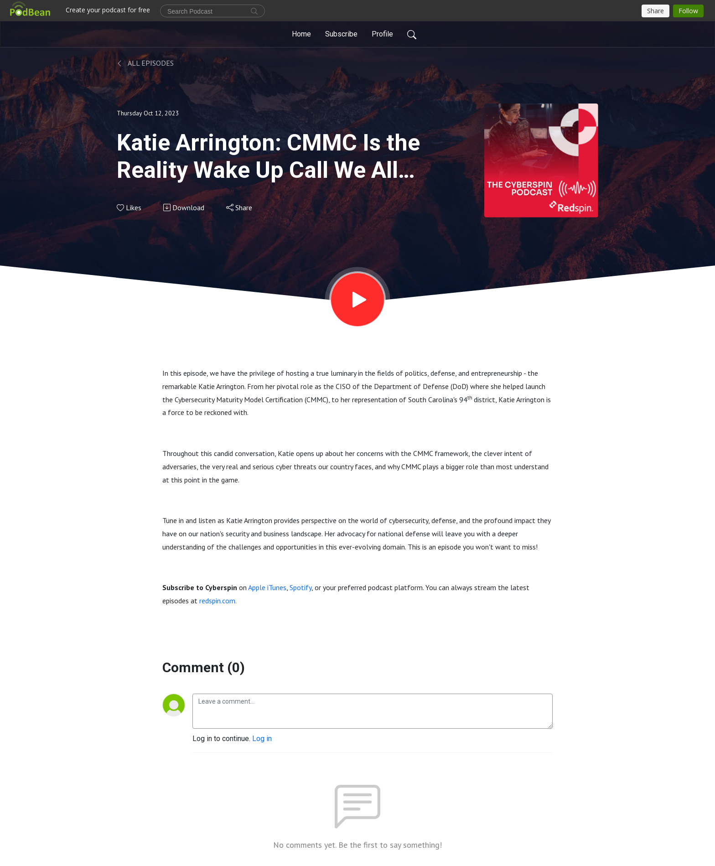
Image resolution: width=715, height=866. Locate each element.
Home (301, 34)
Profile (382, 34)
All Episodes (145, 62)
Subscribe (341, 34)
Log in (262, 738)
